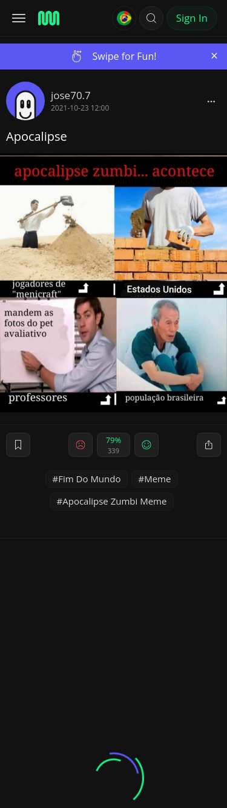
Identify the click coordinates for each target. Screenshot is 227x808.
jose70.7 (71, 95)
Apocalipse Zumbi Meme (114, 501)
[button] (151, 18)
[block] (211, 101)
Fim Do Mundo (89, 479)
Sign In (192, 18)
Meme (157, 479)
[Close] (214, 56)
